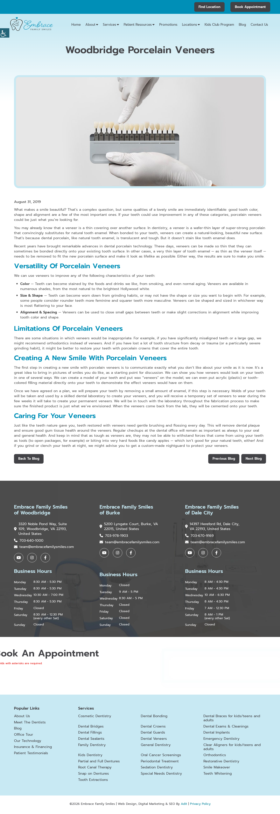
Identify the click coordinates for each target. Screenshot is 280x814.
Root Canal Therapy (95, 769)
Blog (242, 24)
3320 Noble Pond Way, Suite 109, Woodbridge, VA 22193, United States (40, 529)
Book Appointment (250, 6)
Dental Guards (153, 734)
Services (109, 24)
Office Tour (23, 736)
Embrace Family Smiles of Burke (127, 510)
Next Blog (253, 458)
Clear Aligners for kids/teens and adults (232, 748)
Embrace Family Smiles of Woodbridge (42, 510)
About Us (22, 717)
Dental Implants (216, 734)
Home (76, 24)
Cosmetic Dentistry (94, 717)
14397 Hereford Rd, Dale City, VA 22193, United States (212, 527)
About (90, 24)
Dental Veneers (154, 740)
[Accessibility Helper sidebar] (4, 33)
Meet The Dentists (30, 724)
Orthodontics (214, 757)
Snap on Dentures (93, 775)
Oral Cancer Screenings (161, 757)
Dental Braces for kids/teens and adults (231, 719)
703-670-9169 (199, 536)
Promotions (168, 24)
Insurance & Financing (33, 748)
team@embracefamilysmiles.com (44, 548)
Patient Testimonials (31, 754)
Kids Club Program (219, 24)
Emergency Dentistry (221, 740)
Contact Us (259, 24)
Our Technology (27, 742)
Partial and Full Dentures (99, 763)
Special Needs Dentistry (161, 775)
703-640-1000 (28, 541)
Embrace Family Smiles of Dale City (213, 510)
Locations (189, 24)
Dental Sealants (91, 740)
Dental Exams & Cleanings (225, 728)
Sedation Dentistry (157, 769)
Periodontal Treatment (160, 763)
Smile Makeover (216, 769)
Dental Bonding (154, 717)
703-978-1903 (114, 536)
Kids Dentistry (90, 757)
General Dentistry (156, 746)
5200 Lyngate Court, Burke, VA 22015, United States (126, 527)
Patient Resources (138, 24)
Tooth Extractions (93, 781)
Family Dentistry (92, 746)
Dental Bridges (91, 728)
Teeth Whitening (217, 775)
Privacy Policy (200, 805)
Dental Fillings (90, 734)
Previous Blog (223, 458)
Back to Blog (28, 458)
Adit (184, 805)
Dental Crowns (153, 728)
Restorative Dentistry (221, 763)
